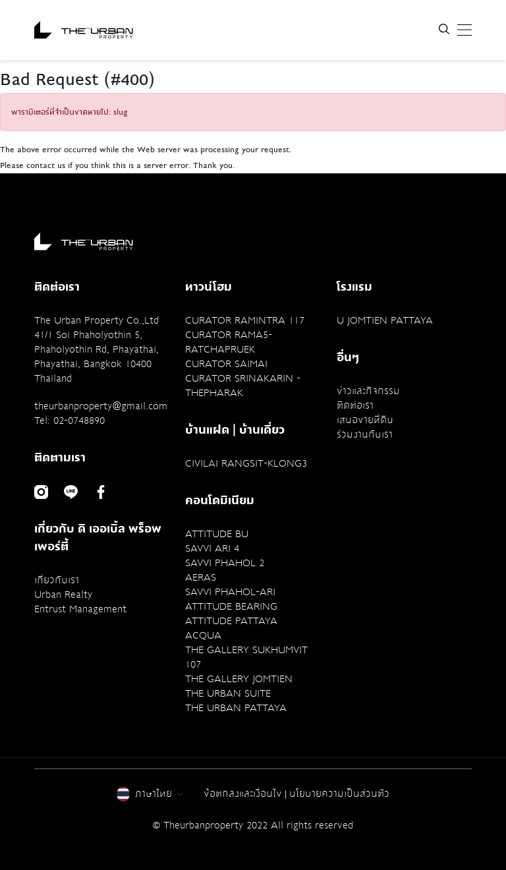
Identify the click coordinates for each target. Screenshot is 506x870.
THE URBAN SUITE (228, 693)
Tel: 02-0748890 (69, 420)
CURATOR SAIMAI (226, 364)
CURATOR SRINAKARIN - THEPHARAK (242, 385)
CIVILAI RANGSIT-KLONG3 (246, 463)
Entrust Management (80, 609)
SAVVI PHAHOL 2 (224, 563)
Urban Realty (63, 594)
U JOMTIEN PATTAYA (385, 320)
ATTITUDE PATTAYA (231, 621)
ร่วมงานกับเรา (365, 434)
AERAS (200, 577)
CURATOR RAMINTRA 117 (244, 320)
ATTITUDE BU (216, 534)
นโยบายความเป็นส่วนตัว (339, 793)
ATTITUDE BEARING (231, 606)
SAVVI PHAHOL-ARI (230, 592)
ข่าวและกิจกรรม (368, 391)
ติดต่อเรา (355, 405)
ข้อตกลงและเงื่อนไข (243, 793)
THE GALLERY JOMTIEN (239, 679)
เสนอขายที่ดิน (365, 420)
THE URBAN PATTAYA (236, 708)
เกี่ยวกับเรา (56, 580)
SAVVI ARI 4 (212, 548)
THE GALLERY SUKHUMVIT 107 (246, 657)
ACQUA (203, 635)
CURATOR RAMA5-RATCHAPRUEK (228, 342)
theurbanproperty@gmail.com (100, 406)
